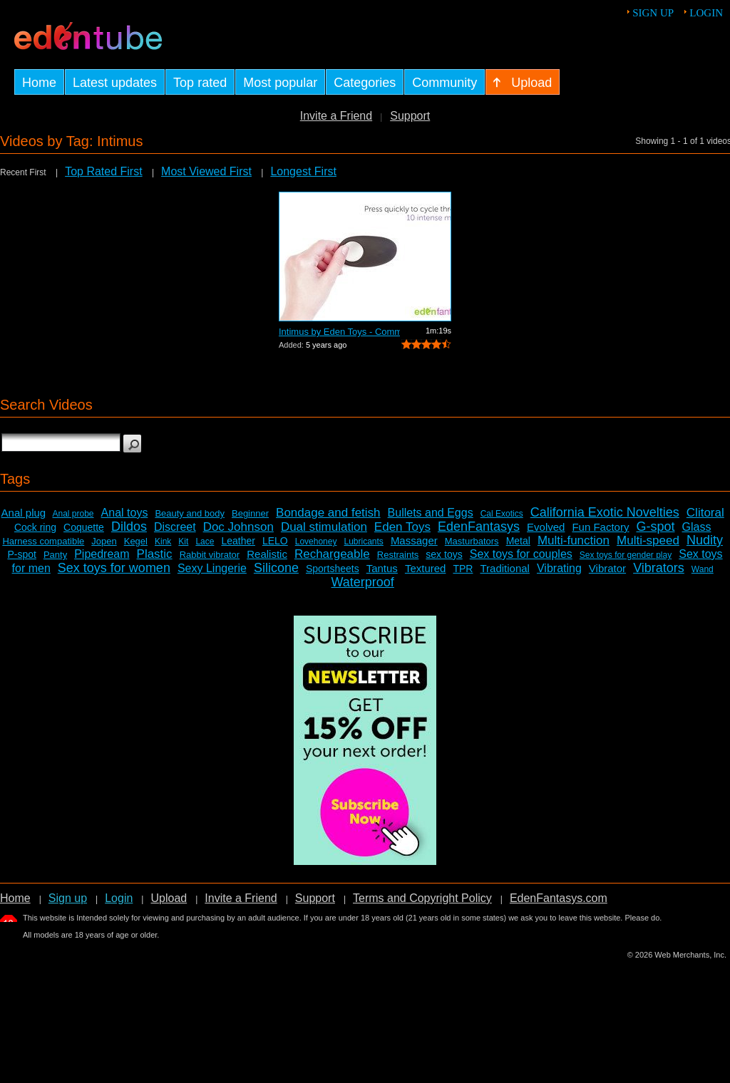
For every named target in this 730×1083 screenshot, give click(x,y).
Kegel (136, 541)
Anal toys (124, 513)
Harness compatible (43, 541)
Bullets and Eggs (430, 513)
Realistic (267, 554)
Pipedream (101, 554)
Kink (163, 541)
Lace (204, 541)
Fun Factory (600, 527)
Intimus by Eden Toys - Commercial (339, 331)
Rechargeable (332, 554)
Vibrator (607, 568)
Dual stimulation (324, 527)
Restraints (398, 554)
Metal (518, 540)
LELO (275, 540)
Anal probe (73, 514)
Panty (55, 554)
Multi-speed (648, 540)
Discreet (175, 527)
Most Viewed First (206, 171)
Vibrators (658, 568)
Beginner (250, 513)
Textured (425, 568)
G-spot (655, 526)
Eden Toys (402, 527)
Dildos (129, 526)
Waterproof (362, 582)
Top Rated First (103, 171)
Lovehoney (316, 541)
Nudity (705, 540)
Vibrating (559, 568)
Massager (414, 540)
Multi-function (574, 540)
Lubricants (363, 541)
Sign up (653, 13)
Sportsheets (332, 568)
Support (410, 116)
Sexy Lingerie (212, 568)
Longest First (303, 171)
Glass (696, 527)
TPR (463, 568)
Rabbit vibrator (210, 554)
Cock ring (35, 527)
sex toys (444, 554)
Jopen (103, 541)
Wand (703, 569)
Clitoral (705, 512)
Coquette (83, 527)
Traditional (504, 568)
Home (15, 898)
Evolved (546, 527)
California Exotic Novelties (604, 512)
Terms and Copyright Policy (422, 898)
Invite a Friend (336, 116)
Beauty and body (190, 513)
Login (706, 13)
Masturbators (472, 541)
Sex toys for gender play (626, 555)
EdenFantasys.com (558, 898)
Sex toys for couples (521, 554)
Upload (168, 898)
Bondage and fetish (328, 512)
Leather (238, 540)
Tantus (382, 568)
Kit (183, 541)
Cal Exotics (501, 514)
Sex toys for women (114, 568)
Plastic (155, 554)
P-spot (21, 554)
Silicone (276, 568)
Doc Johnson (238, 527)
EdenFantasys (479, 526)
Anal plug (23, 513)
